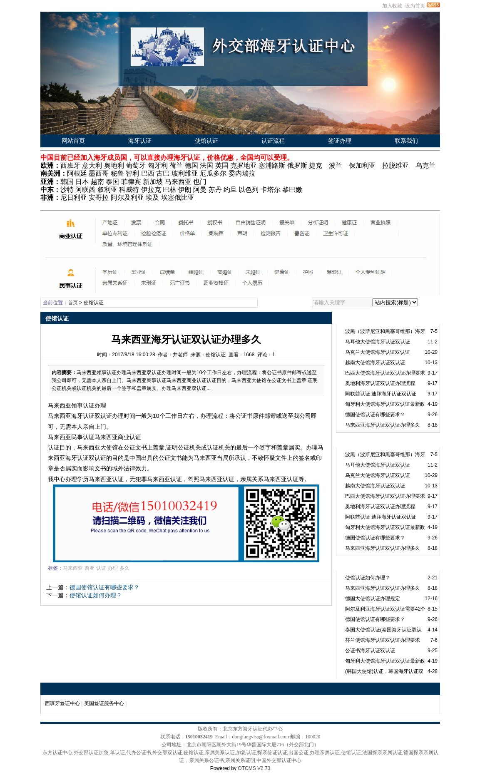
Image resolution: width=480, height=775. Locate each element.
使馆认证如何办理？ (96, 595)
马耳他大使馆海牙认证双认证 (377, 342)
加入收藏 (392, 6)
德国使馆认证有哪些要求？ (104, 587)
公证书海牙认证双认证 (370, 650)
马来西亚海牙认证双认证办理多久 (382, 425)
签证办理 (339, 140)
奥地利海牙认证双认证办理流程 (380, 383)
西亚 (90, 568)
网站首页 (73, 140)
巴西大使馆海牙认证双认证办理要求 (385, 373)
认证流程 (273, 140)
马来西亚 (73, 568)
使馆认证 (206, 140)
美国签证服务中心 (104, 703)
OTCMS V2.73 (254, 768)
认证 (101, 568)
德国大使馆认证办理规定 (372, 598)
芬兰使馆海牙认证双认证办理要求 (382, 640)
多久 (124, 568)
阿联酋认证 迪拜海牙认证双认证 (380, 394)
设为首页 (415, 6)
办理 (113, 568)
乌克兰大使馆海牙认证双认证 (377, 352)
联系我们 (406, 140)
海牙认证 (140, 140)
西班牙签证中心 (62, 703)
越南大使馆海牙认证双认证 (375, 362)
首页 (73, 303)
